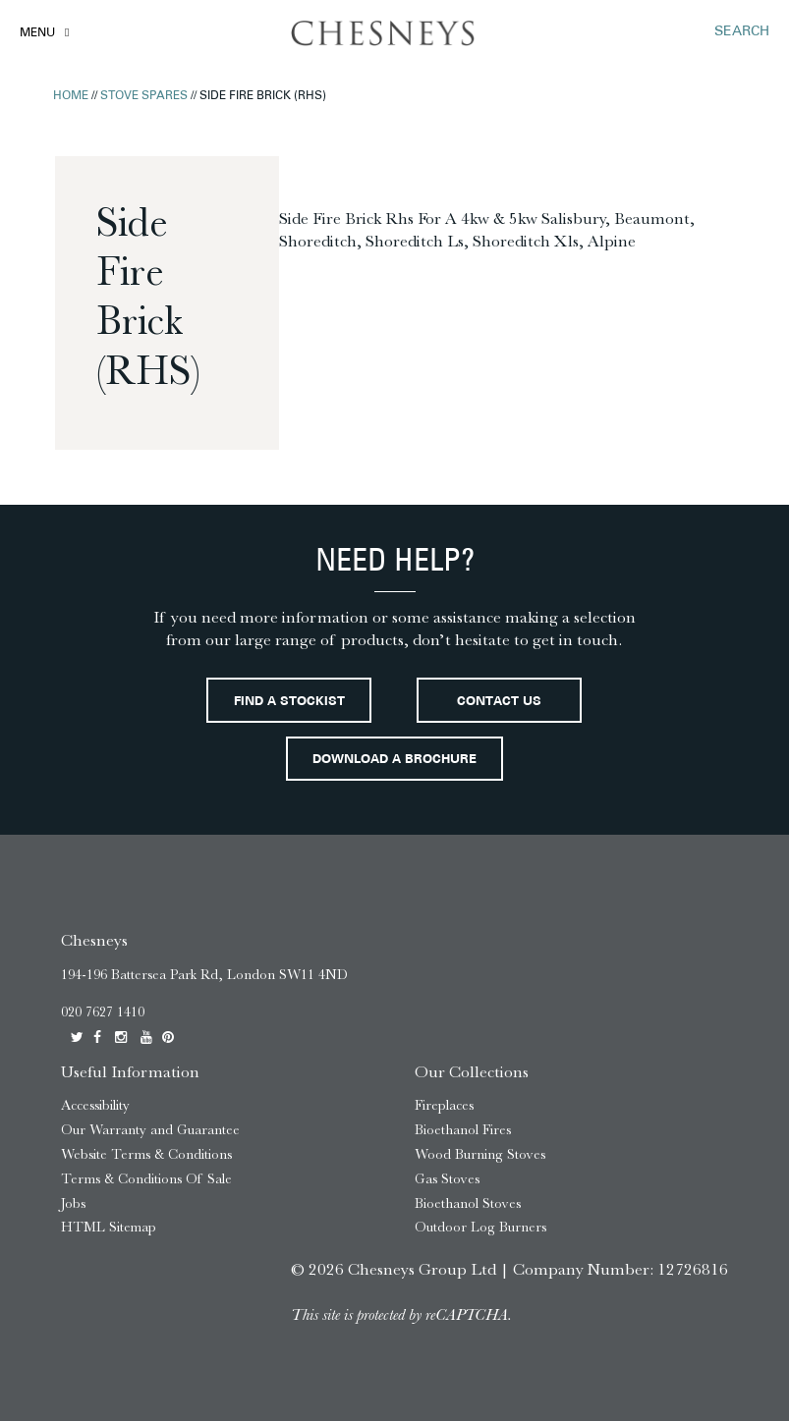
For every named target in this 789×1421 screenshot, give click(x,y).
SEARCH (741, 32)
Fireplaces (444, 1105)
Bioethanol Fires (463, 1129)
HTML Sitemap (108, 1227)
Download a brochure (394, 760)
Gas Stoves (447, 1179)
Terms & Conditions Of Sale (146, 1179)
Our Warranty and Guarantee (150, 1129)
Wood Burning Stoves (480, 1154)
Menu (37, 33)
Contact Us (499, 702)
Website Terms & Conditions (146, 1154)
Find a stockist (289, 702)
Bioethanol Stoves (468, 1203)
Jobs (73, 1203)
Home (70, 96)
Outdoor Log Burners (480, 1227)
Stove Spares (144, 96)
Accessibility (95, 1105)
